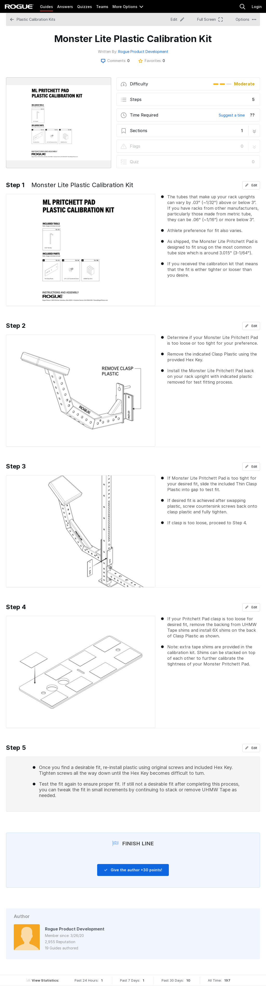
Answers (65, 6)
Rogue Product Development (143, 51)
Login (257, 6)
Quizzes (84, 6)
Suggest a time (232, 115)
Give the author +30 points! (133, 870)
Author (22, 916)
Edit (251, 185)
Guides (46, 6)
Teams (102, 6)
